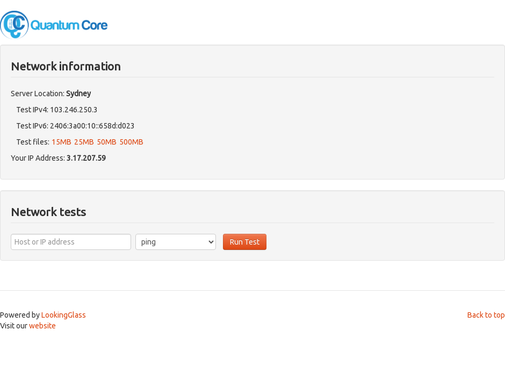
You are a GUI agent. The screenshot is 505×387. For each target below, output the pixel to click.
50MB (107, 142)
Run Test (244, 242)
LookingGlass (63, 315)
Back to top (486, 315)
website (42, 325)
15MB (61, 142)
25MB (84, 142)
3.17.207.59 (86, 158)
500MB (131, 142)
